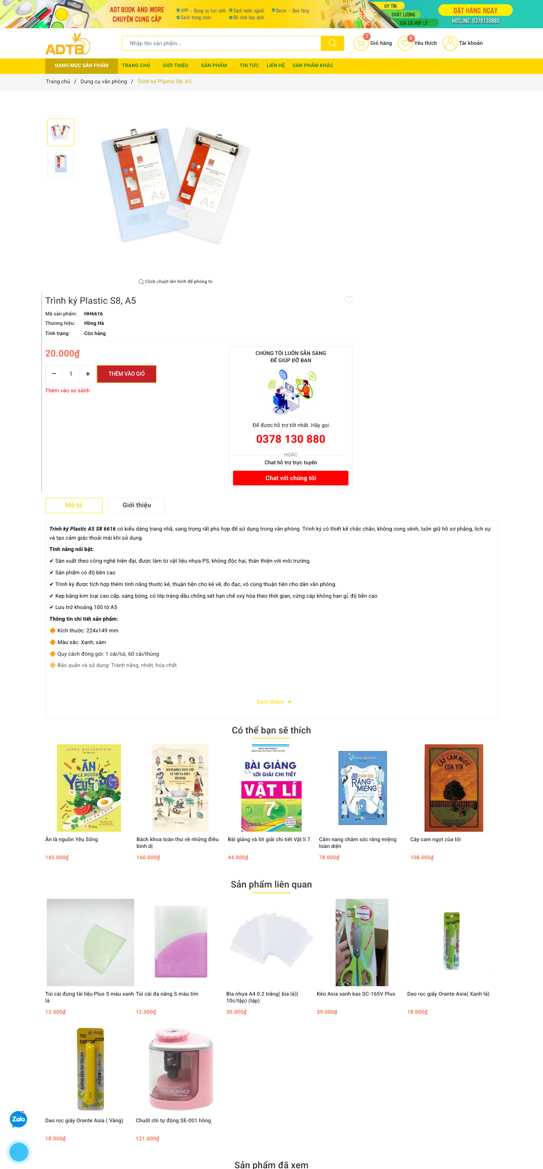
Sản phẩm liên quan (271, 685)
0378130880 (74, 1127)
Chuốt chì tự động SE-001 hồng (173, 921)
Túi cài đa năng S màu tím (167, 795)
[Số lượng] (301, 172)
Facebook (208, 996)
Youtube (290, 996)
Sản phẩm (216, 66)
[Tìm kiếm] (332, 43)
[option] (176, 184)
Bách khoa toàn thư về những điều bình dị (178, 644)
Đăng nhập (327, 1051)
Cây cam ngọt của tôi (435, 641)
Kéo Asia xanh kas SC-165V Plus (356, 795)
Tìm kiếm (325, 1040)
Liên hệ (276, 66)
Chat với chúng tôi (453, 276)
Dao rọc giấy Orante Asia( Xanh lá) (448, 795)
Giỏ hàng (324, 1073)
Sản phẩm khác (313, 66)
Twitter (250, 996)
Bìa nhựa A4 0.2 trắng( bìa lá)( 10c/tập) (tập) (262, 798)
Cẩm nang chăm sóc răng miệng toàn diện (358, 644)
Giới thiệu (178, 66)
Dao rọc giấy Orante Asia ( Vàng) (84, 921)
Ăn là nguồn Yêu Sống (71, 641)
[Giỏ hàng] (373, 43)
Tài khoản (463, 43)
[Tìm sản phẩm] (221, 43)
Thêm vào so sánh (298, 190)
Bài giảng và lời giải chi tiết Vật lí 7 (269, 641)
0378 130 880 (453, 238)
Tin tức (249, 66)
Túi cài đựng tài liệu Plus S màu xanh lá (89, 798)
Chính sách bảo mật (261, 1040)
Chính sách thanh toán (264, 1051)
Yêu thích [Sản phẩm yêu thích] (417, 43)
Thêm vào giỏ (357, 173)
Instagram (334, 996)
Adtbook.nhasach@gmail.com (98, 1103)
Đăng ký (323, 1062)
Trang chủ (138, 66)
